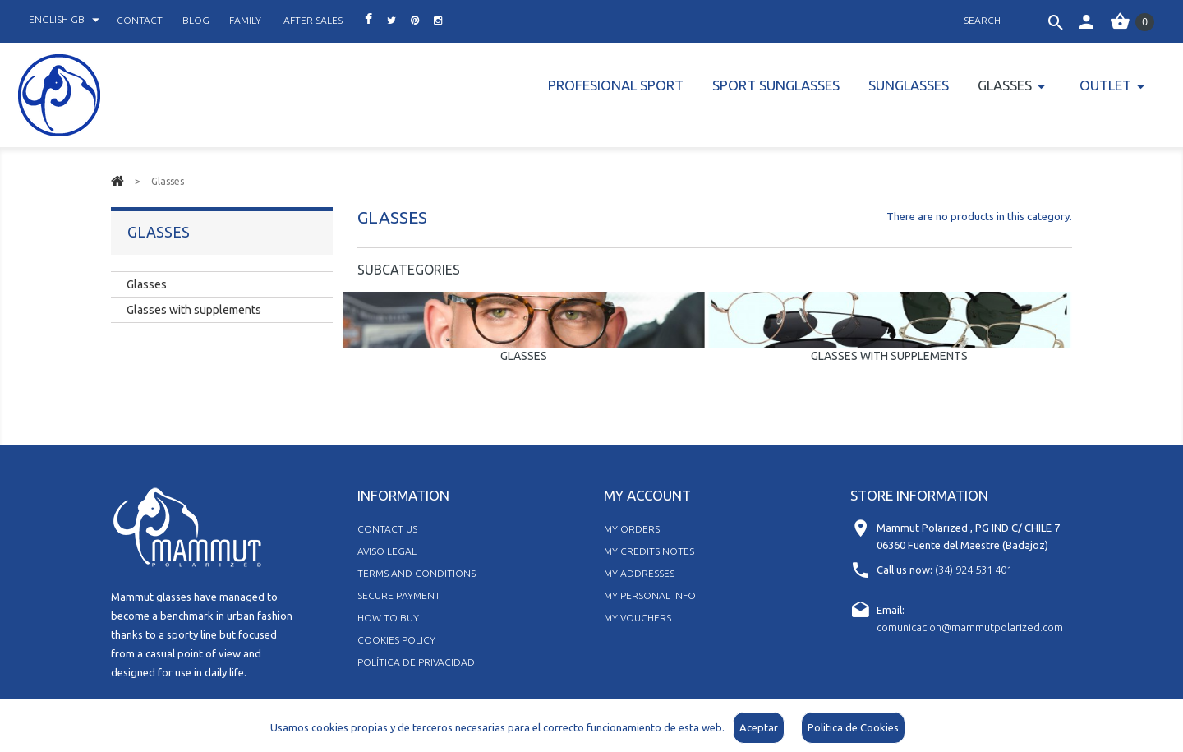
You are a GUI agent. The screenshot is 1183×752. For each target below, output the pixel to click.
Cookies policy (396, 639)
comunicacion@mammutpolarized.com (970, 627)
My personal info (650, 595)
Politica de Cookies (853, 727)
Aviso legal (387, 551)
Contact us (387, 529)
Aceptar (758, 727)
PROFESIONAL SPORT (616, 85)
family (245, 20)
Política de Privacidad (416, 662)
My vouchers (637, 617)
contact (140, 20)
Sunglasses (908, 85)
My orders (632, 529)
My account (647, 495)
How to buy (388, 617)
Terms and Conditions (416, 573)
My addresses (639, 573)
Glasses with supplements (889, 355)
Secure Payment (398, 595)
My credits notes (649, 551)
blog (195, 20)
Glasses (1005, 85)
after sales (313, 20)
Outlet (1105, 85)
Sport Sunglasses (776, 85)
